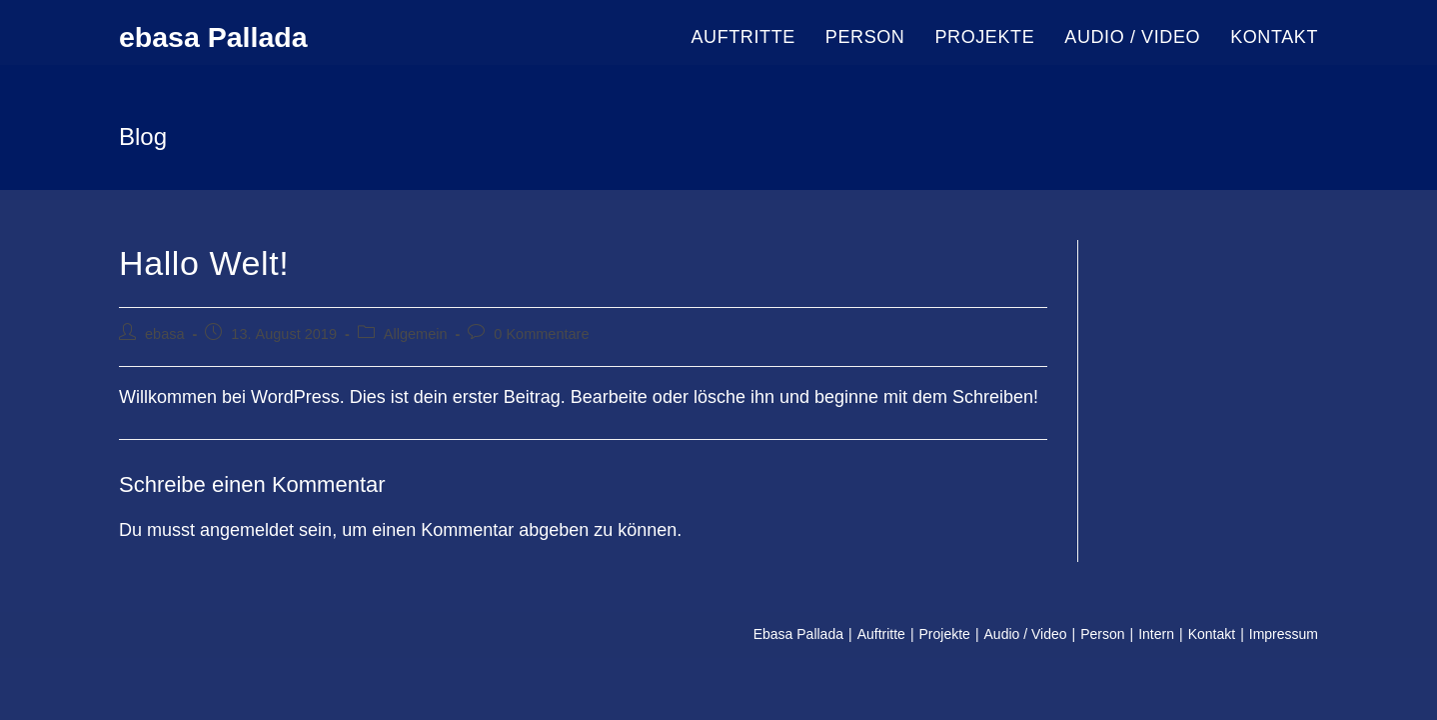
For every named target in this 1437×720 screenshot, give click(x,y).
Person (1102, 634)
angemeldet (247, 530)
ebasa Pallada (225, 37)
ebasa (165, 334)
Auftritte (881, 634)
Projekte (944, 634)
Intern (1156, 634)
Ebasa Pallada (798, 634)
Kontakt (1211, 634)
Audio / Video (1025, 634)
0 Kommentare (541, 334)
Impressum (1283, 634)
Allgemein (416, 334)
